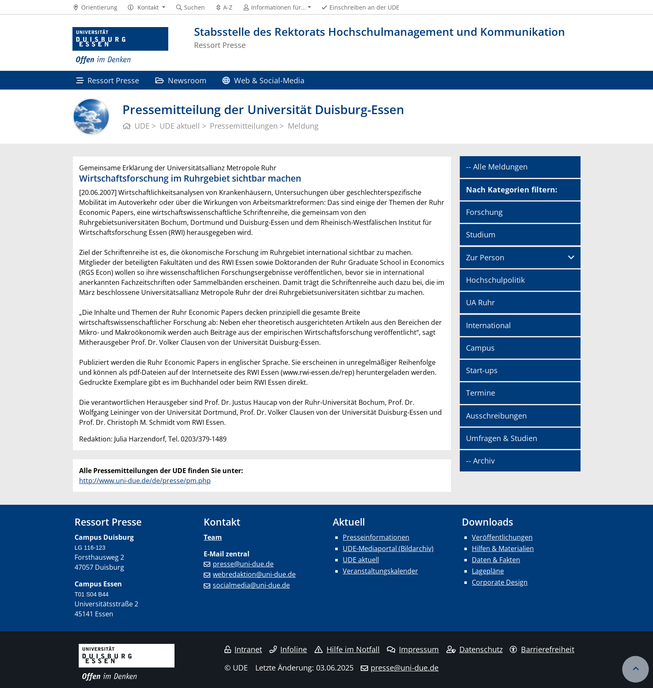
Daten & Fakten (496, 559)
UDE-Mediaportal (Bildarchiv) (388, 548)
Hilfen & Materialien (503, 548)
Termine (480, 393)
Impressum (413, 649)
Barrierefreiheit (542, 649)
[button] (146, 7)
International (488, 325)
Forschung (484, 212)
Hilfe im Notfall (347, 649)
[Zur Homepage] (120, 46)
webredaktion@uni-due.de (254, 574)
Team (213, 537)
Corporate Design (500, 582)
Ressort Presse (107, 80)
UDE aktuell (361, 559)
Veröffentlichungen (502, 537)
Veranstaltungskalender (380, 571)
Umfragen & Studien (501, 438)
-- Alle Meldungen (497, 167)
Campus (480, 348)
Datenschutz (474, 649)
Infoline (288, 649)
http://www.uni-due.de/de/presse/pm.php (145, 480)
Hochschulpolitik (495, 280)
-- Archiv (480, 461)
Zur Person (485, 257)
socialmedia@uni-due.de (251, 585)
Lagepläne (488, 571)
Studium (481, 234)
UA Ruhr (480, 302)
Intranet (243, 649)
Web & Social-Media (263, 80)
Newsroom (181, 80)
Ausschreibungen (496, 416)
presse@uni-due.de (243, 563)
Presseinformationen (376, 537)
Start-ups (482, 370)
